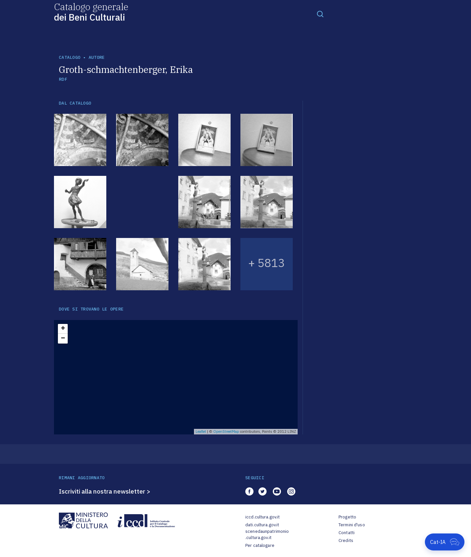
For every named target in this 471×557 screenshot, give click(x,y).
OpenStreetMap (226, 431)
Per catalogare (259, 545)
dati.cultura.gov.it (262, 525)
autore (97, 57)
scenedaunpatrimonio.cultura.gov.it (267, 535)
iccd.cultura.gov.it (262, 517)
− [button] (63, 339)
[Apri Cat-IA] (444, 541)
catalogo (69, 57)
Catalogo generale (91, 12)
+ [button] (63, 329)
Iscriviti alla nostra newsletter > (104, 491)
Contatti (347, 532)
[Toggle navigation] (320, 14)
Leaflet (201, 431)
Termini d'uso (352, 525)
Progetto (347, 517)
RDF (63, 79)
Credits (346, 540)
